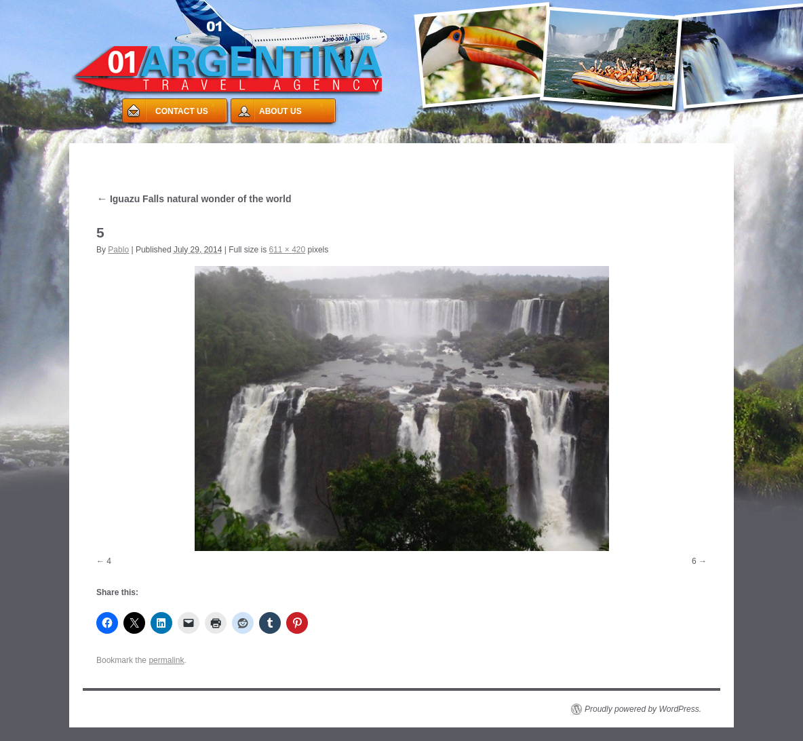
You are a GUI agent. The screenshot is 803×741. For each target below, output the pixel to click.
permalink (166, 660)
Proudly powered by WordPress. (643, 709)
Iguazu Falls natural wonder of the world (193, 198)
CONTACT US (181, 111)
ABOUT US (280, 111)
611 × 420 (287, 249)
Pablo (118, 249)
